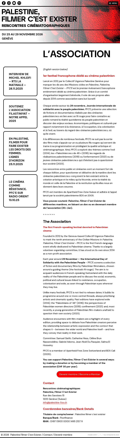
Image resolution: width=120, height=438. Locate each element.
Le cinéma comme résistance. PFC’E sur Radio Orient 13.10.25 (19, 191)
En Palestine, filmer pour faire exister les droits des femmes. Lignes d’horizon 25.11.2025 (20, 151)
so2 (117, 434)
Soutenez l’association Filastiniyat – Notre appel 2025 (19, 114)
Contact (47, 434)
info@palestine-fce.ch (55, 402)
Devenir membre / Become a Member (79, 374)
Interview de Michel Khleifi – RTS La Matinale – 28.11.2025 (20, 81)
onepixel (110, 434)
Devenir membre (63, 434)
